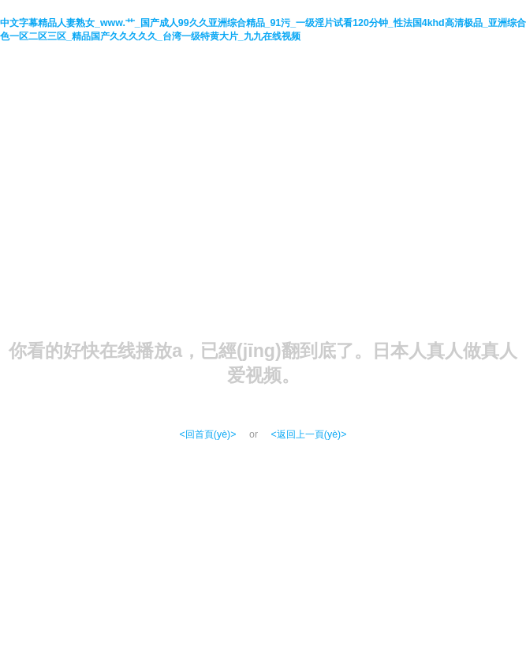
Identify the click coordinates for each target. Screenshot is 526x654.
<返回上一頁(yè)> (309, 434)
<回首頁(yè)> (208, 434)
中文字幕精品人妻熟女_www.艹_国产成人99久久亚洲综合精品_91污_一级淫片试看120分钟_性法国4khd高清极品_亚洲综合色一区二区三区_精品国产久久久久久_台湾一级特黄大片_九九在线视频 (263, 29)
